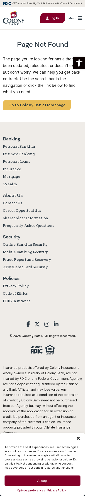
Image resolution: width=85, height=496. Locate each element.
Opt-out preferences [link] (31, 490)
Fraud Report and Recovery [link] (27, 260)
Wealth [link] (10, 184)
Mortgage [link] (11, 177)
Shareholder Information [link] (25, 218)
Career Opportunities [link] (22, 211)
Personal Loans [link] (16, 162)
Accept (42, 481)
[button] (79, 63)
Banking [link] (11, 139)
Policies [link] (11, 278)
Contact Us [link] (12, 203)
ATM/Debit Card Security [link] (25, 267)
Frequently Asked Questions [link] (28, 226)
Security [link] (11, 237)
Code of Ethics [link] (15, 294)
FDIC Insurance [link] (17, 301)
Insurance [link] (12, 169)
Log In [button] (52, 18)
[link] (13, 18)
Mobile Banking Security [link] (25, 252)
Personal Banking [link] (19, 147)
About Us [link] (13, 195)
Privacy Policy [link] (56, 490)
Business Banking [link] (19, 154)
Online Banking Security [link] (25, 245)
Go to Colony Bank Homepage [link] (37, 105)
